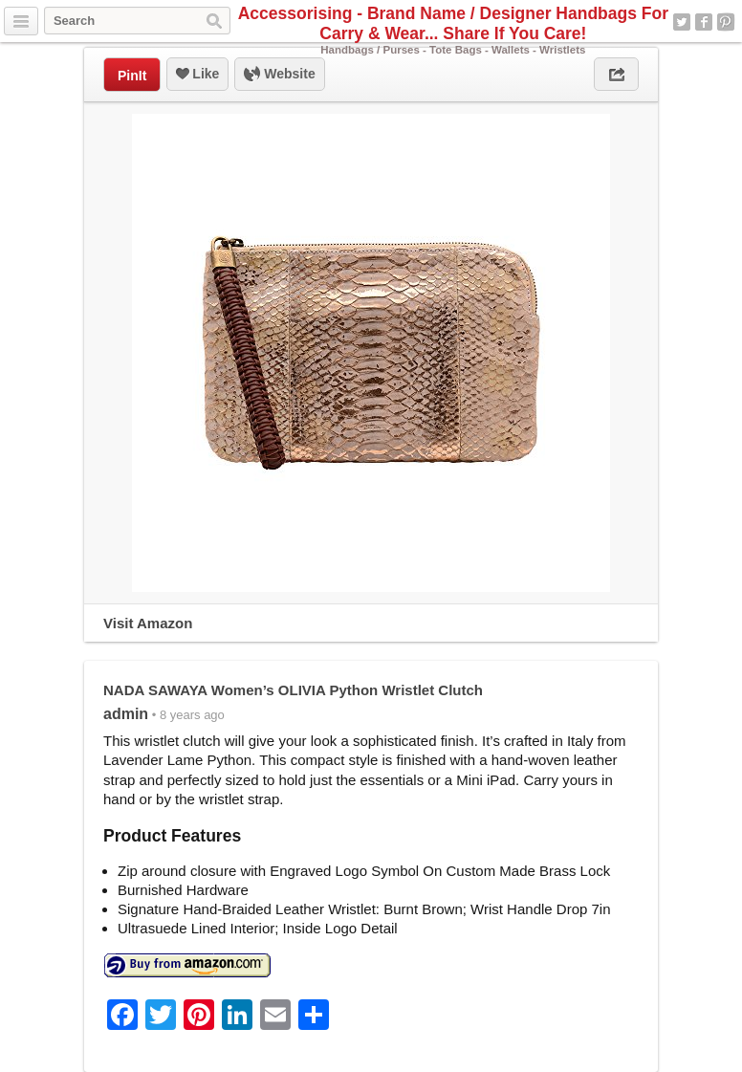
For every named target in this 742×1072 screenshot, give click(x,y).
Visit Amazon (147, 623)
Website (279, 74)
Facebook (703, 22)
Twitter (681, 22)
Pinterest (725, 22)
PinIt (132, 75)
